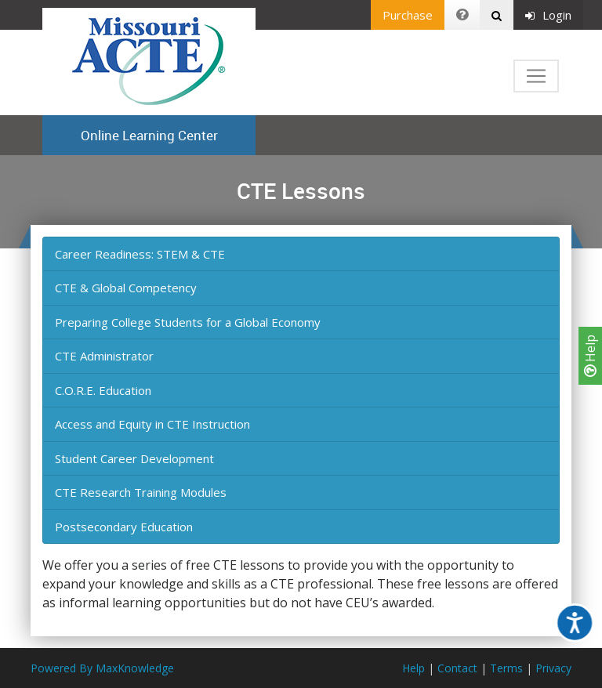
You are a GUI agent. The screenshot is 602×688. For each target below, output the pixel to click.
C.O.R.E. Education (103, 390)
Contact (457, 668)
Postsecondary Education (124, 526)
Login (548, 15)
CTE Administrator (104, 356)
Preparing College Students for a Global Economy (188, 322)
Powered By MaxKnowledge (102, 668)
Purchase (408, 15)
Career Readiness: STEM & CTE (140, 254)
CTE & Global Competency (126, 287)
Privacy (553, 668)
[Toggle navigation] (536, 76)
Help (590, 356)
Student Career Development (134, 458)
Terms (506, 668)
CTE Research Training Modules (141, 492)
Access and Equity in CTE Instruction (152, 424)
